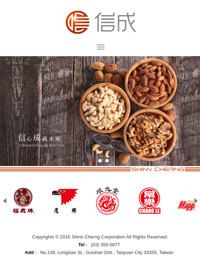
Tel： (83, 244)
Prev (5, 200)
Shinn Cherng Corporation (100, 22)
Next (196, 200)
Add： (31, 252)
